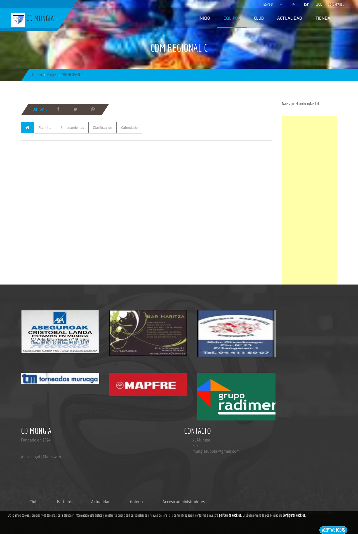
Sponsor (266, 4)
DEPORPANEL (331, 4)
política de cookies (230, 515)
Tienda (322, 18)
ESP (306, 4)
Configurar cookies (294, 515)
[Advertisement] (309, 200)
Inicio (204, 18)
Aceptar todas (333, 530)
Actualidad (289, 18)
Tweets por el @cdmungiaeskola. (301, 103)
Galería (136, 502)
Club (259, 18)
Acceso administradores (183, 502)
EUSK (318, 4)
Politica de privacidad (33, 479)
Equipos (232, 18)
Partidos (64, 502)
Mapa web (52, 457)
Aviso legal (30, 457)
